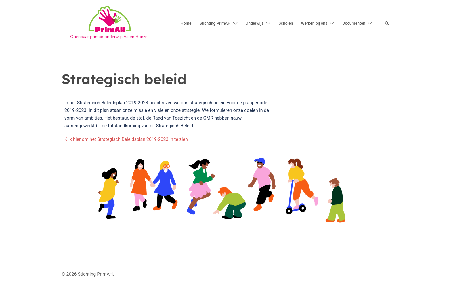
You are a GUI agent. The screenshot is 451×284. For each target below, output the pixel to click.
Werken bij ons (314, 23)
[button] (387, 23)
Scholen (285, 23)
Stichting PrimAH (214, 23)
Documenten (353, 23)
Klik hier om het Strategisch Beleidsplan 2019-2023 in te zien (126, 139)
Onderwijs (255, 23)
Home (186, 23)
